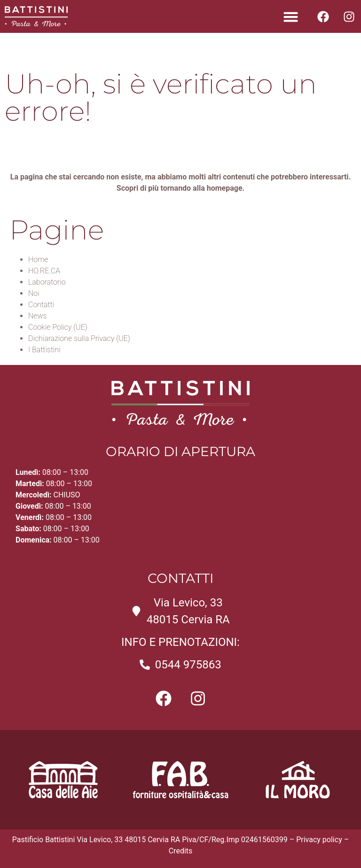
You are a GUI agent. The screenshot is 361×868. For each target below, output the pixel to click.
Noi (33, 293)
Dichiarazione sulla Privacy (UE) (79, 338)
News (37, 315)
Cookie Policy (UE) (57, 327)
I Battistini (44, 349)
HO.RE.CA (44, 270)
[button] (290, 16)
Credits (181, 850)
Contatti (41, 304)
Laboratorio (47, 282)
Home (38, 259)
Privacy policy (319, 839)
